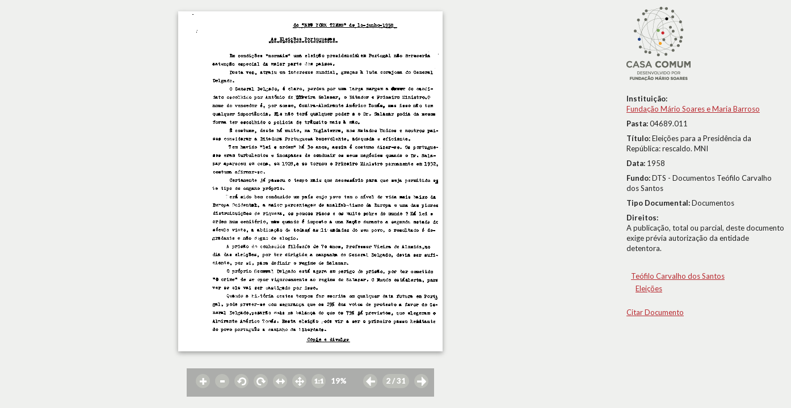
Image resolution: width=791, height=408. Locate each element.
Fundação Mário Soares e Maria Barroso (693, 108)
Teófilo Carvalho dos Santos (678, 275)
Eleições (649, 288)
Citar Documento (655, 312)
